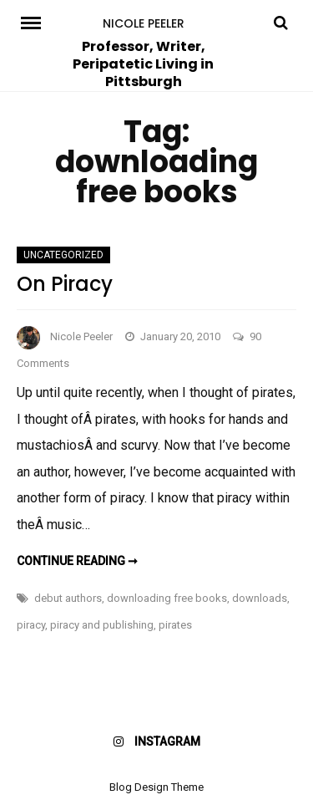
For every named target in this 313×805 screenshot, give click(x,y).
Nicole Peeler (143, 23)
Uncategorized (63, 255)
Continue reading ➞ (77, 561)
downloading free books (167, 598)
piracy (31, 625)
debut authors (68, 598)
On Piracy (65, 284)
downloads (259, 598)
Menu (33, 21)
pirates (175, 625)
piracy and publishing (102, 625)
